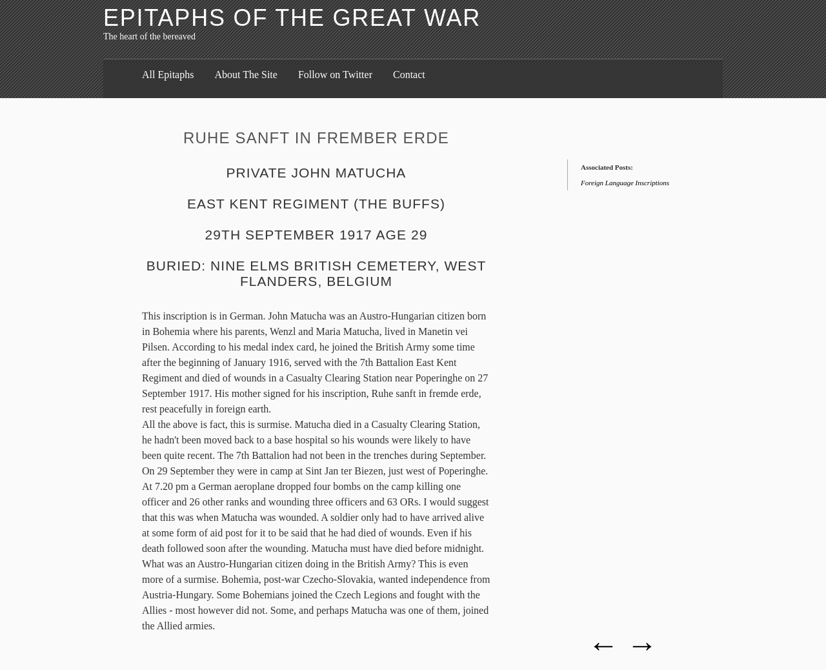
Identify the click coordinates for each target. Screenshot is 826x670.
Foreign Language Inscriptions (625, 183)
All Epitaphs (168, 74)
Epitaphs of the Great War (292, 18)
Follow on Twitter (335, 74)
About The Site (245, 74)
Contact (409, 74)
